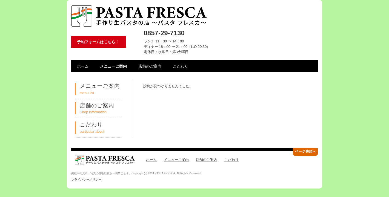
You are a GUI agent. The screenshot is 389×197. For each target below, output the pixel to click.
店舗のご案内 (149, 66)
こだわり (180, 66)
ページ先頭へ (305, 151)
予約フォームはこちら (98, 42)
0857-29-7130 (164, 33)
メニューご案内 (113, 66)
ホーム (82, 66)
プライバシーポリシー (86, 179)
